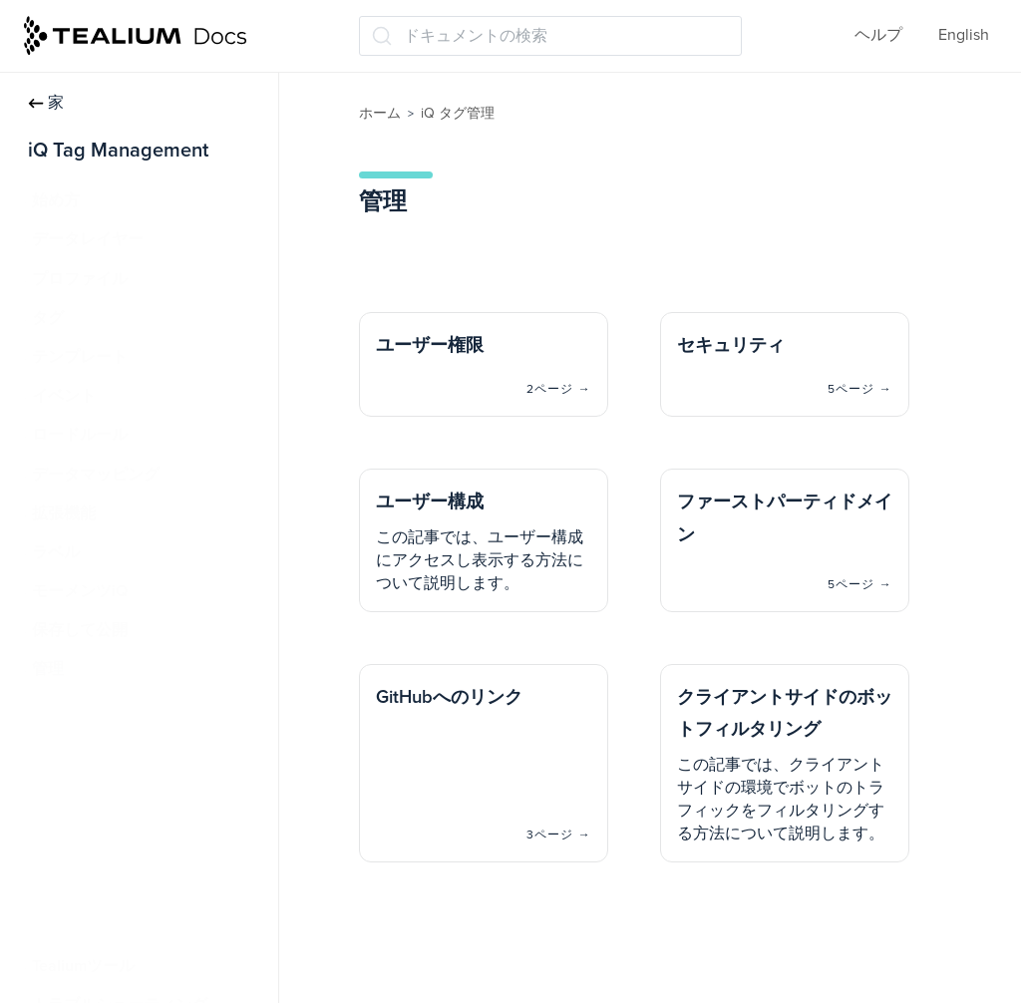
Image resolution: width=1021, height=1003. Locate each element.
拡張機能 (64, 513)
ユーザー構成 (94, 787)
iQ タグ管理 (458, 113)
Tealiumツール (83, 966)
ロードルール (80, 435)
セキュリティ (90, 748)
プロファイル (80, 279)
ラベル (56, 552)
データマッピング (96, 475)
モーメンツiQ (80, 591)
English (963, 35)
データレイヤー (88, 239)
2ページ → (558, 389)
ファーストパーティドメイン (145, 826)
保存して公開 (80, 630)
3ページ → (558, 834)
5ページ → (860, 389)
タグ (48, 318)
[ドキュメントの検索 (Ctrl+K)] (550, 36)
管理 (48, 669)
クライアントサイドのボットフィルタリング (157, 915)
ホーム (380, 113)
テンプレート (80, 357)
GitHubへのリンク (106, 864)
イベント (64, 396)
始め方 (56, 200)
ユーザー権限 (90, 709)
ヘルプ (878, 35)
